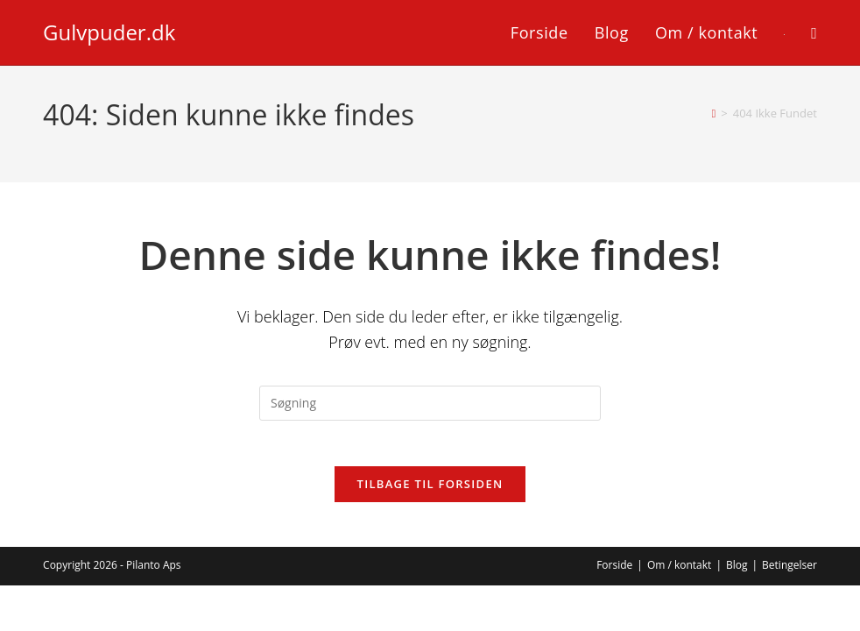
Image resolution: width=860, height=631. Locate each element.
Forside (614, 572)
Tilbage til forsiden (430, 492)
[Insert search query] (430, 403)
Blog (737, 572)
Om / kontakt (679, 572)
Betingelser (789, 572)
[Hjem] (714, 113)
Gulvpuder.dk (109, 32)
